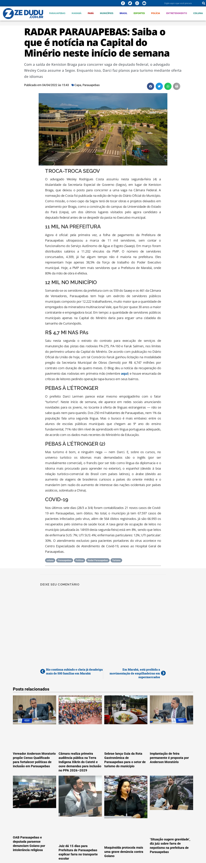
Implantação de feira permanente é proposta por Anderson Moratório (169, 758)
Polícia (155, 13)
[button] (150, 86)
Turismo (116, 560)
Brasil (123, 13)
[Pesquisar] (203, 3)
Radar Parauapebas (98, 560)
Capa (78, 85)
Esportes (139, 13)
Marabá (76, 13)
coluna (50, 560)
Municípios (106, 13)
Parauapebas (57, 13)
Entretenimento (176, 13)
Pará (91, 13)
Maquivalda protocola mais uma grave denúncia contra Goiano (123, 852)
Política (80, 560)
